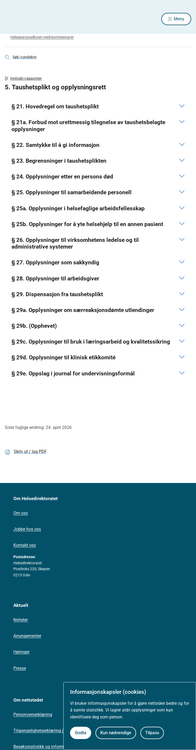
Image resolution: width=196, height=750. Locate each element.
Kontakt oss (24, 545)
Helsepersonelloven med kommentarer (42, 37)
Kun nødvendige (115, 732)
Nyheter (20, 619)
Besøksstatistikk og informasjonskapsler (51, 746)
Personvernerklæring (32, 714)
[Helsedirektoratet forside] (11, 19)
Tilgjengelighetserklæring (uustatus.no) (50, 730)
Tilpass (152, 732)
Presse (19, 668)
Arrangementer (27, 635)
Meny (179, 18)
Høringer (21, 651)
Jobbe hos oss (27, 529)
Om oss (20, 513)
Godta (80, 732)
